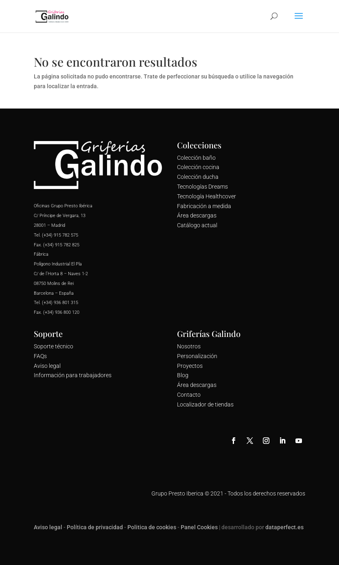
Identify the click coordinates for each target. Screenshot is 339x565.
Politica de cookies (151, 527)
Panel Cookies (199, 527)
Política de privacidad (95, 527)
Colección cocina (198, 167)
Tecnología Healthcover (206, 196)
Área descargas (197, 215)
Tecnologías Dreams (202, 186)
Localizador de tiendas (205, 404)
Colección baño (196, 157)
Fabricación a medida (204, 206)
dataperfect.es (284, 527)
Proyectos (190, 366)
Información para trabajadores (73, 375)
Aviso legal (47, 366)
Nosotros (189, 346)
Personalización (197, 356)
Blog (182, 375)
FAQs (40, 356)
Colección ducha (198, 177)
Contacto (189, 394)
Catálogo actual (197, 225)
